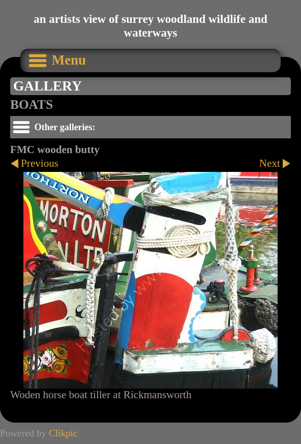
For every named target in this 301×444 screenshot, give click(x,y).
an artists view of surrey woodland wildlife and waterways (150, 25)
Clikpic (63, 433)
